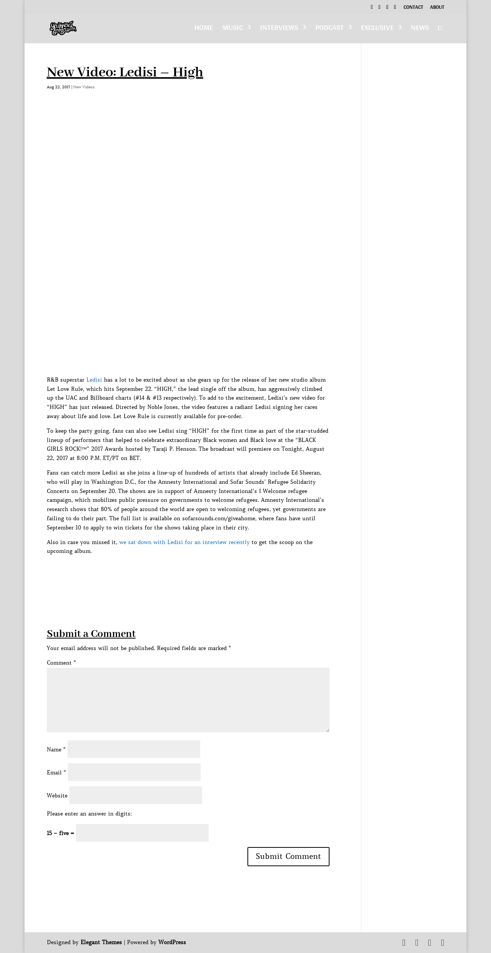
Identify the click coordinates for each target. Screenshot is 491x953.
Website (57, 795)
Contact (413, 8)
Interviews (279, 29)
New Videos (84, 86)
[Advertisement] (186, 573)
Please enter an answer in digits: (89, 813)
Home (203, 29)
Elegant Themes (101, 942)
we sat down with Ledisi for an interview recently (184, 542)
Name (56, 749)
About (437, 8)
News (420, 29)
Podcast (329, 29)
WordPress (172, 942)
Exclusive (377, 29)
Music (232, 29)
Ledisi (94, 379)
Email (56, 772)
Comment (61, 662)
